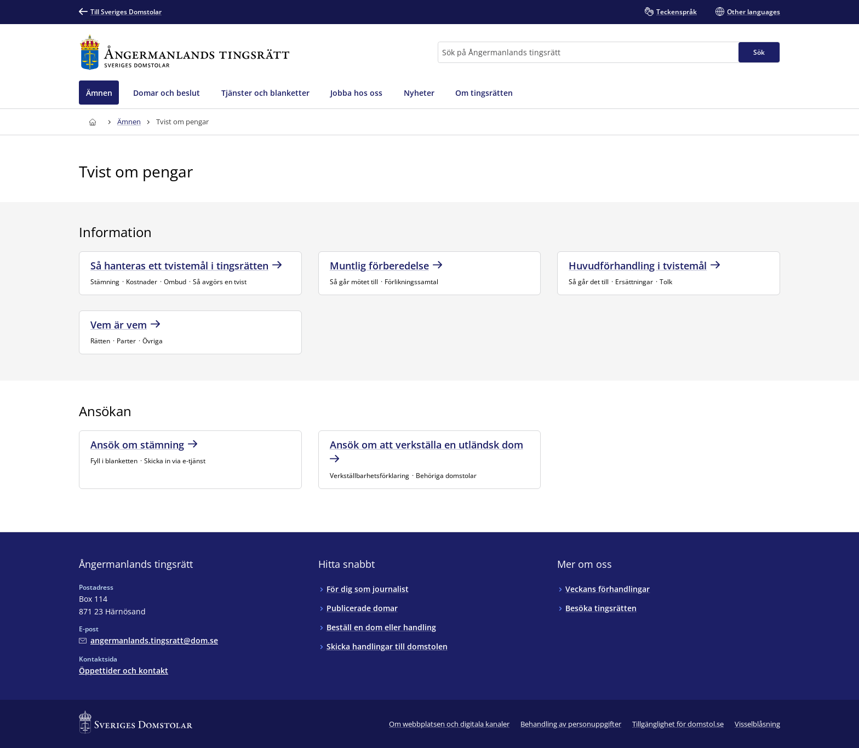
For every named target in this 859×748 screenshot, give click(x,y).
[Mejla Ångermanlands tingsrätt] (148, 640)
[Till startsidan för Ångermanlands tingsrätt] (184, 52)
